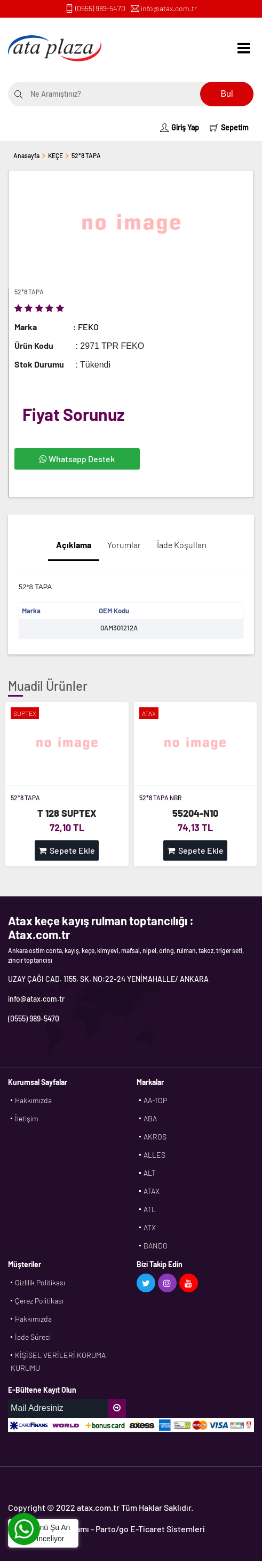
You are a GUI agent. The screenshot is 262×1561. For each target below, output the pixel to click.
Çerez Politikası (39, 1300)
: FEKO (86, 327)
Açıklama (73, 545)
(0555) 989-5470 (100, 8)
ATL (150, 1209)
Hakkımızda (33, 1100)
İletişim (26, 1118)
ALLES (154, 1154)
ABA (150, 1118)
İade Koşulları (182, 545)
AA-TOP (155, 1100)
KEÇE (55, 155)
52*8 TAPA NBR (160, 797)
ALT (150, 1172)
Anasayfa (26, 155)
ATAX (152, 1191)
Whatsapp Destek (77, 459)
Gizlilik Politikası (40, 1282)
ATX (150, 1227)
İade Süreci (33, 1336)
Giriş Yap (179, 127)
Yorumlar (124, 545)
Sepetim (229, 127)
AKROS (155, 1136)
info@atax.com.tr (169, 8)
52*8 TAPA (86, 155)
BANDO (156, 1245)
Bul (226, 93)
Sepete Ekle (66, 850)
